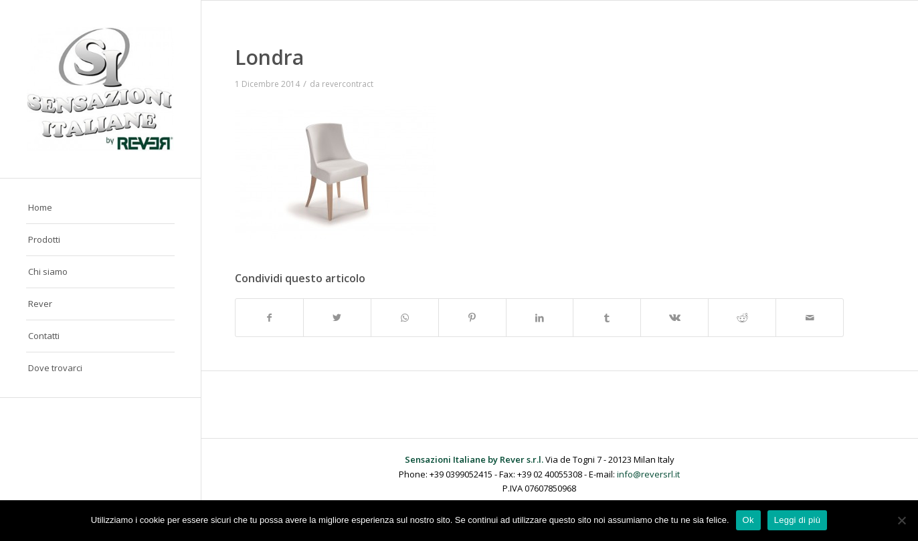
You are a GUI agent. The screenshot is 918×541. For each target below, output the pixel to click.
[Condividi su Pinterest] (472, 317)
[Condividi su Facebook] (269, 317)
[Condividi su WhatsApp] (404, 317)
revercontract (347, 84)
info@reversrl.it (648, 474)
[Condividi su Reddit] (742, 317)
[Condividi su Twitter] (337, 317)
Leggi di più (797, 520)
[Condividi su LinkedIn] (540, 317)
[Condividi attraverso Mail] (809, 317)
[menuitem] (100, 208)
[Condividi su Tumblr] (606, 317)
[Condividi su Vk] (674, 317)
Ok (748, 520)
